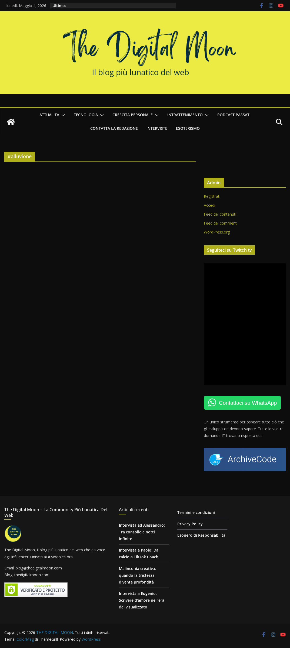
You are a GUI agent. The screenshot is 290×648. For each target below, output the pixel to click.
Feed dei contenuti (220, 214)
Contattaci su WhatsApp (248, 403)
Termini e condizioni (196, 512)
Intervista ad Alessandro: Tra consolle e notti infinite (142, 532)
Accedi (209, 205)
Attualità (49, 114)
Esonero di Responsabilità (201, 535)
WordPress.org (217, 232)
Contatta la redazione (114, 128)
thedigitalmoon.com (31, 574)
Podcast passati (234, 114)
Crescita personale (132, 114)
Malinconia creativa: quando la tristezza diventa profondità (137, 575)
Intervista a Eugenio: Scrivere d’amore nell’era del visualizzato (141, 600)
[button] (62, 115)
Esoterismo (188, 128)
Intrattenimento (185, 114)
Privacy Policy (190, 523)
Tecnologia (86, 114)
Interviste (156, 128)
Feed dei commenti (221, 223)
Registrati (212, 196)
